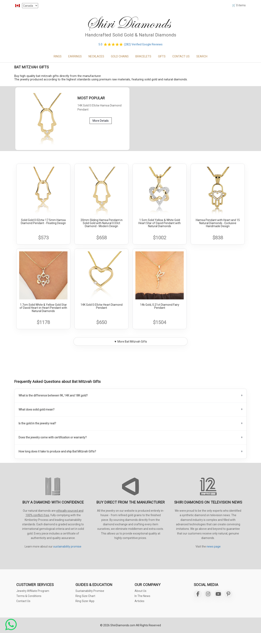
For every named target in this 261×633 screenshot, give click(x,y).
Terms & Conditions (28, 596)
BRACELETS (143, 56)
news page (214, 546)
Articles (139, 601)
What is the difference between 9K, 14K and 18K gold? (53, 395)
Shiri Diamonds (128, 23)
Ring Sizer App (84, 601)
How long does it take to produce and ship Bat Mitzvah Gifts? (57, 451)
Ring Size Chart (85, 596)
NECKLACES (96, 56)
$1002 (159, 238)
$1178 (43, 322)
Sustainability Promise (89, 590)
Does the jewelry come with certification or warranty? (53, 437)
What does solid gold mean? (36, 409)
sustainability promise (67, 546)
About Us (140, 590)
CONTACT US (181, 56)
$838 (217, 238)
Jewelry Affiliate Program (32, 590)
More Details (101, 120)
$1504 (159, 322)
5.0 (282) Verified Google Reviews (130, 44)
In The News (142, 596)
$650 (101, 322)
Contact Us (23, 601)
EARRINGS (75, 56)
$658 (101, 238)
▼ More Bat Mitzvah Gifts (130, 341)
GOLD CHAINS (120, 56)
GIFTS (162, 56)
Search (201, 56)
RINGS (58, 56)
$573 (43, 238)
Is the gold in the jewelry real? (37, 423)
